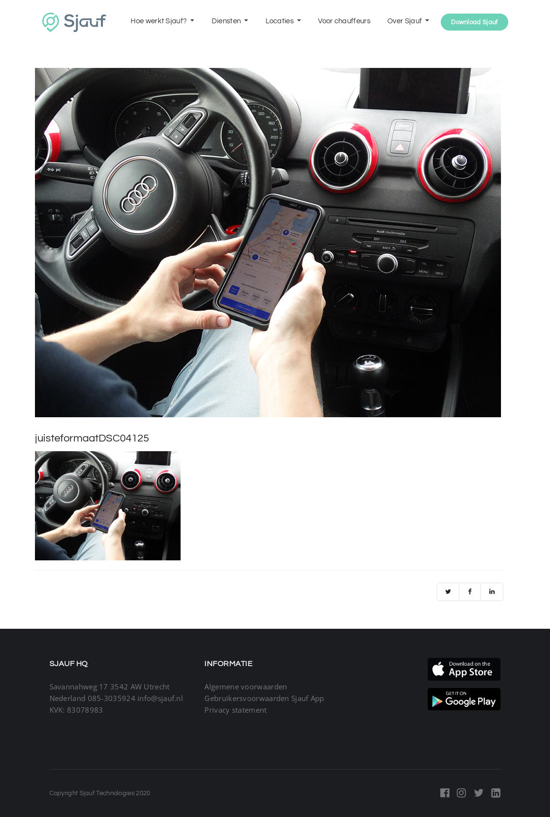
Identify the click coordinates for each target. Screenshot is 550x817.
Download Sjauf (474, 22)
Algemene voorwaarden (245, 686)
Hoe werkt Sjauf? (159, 21)
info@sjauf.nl (160, 698)
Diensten (227, 21)
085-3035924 (111, 698)
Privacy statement (235, 710)
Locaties (281, 21)
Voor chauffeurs (344, 21)
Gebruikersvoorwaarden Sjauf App (264, 698)
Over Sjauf (405, 21)
